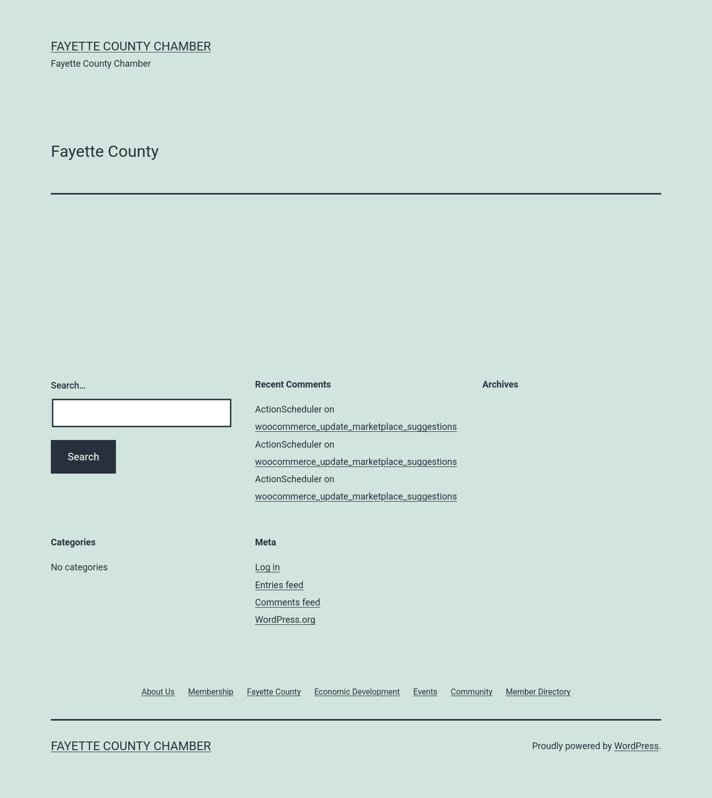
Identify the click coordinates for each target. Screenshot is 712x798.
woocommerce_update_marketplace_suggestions (356, 426)
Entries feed (279, 585)
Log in (267, 567)
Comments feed (287, 602)
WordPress (636, 745)
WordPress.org (285, 619)
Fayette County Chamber (131, 46)
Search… (68, 385)
